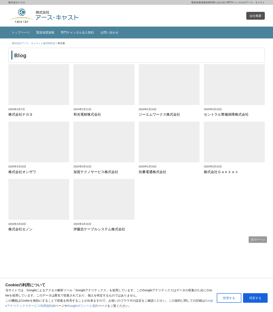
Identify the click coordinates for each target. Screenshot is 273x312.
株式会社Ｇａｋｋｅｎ (221, 172)
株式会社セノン (20, 229)
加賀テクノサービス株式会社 (95, 172)
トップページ (21, 32)
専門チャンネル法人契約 (77, 32)
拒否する (229, 298)
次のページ (258, 239)
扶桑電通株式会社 (152, 172)
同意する (255, 298)
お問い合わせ (109, 32)
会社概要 (256, 16)
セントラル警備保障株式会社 (226, 114)
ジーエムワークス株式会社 (159, 114)
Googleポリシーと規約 (82, 305)
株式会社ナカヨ (20, 114)
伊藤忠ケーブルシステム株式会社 (99, 229)
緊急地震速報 (45, 32)
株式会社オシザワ (22, 172)
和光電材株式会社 (87, 114)
